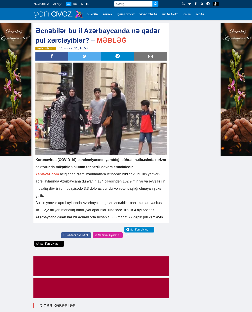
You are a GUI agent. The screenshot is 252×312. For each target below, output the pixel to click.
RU (75, 4)
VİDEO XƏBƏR (148, 14)
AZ (69, 4)
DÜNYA (107, 14)
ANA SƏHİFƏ (41, 4)
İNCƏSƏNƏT (170, 14)
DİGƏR (200, 14)
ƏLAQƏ (57, 4)
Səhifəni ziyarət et (75, 235)
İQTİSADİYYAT (126, 14)
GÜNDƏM (92, 14)
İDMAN (187, 14)
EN (81, 4)
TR (87, 4)
